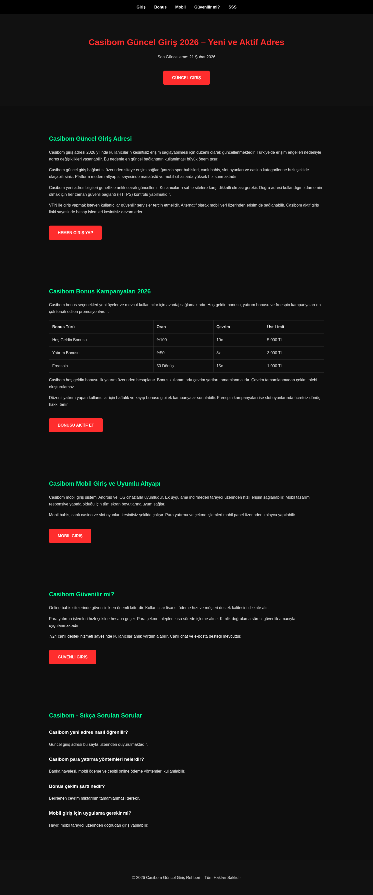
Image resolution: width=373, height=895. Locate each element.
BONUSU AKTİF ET (76, 425)
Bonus (160, 7)
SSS (232, 7)
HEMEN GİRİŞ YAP (75, 233)
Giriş (141, 7)
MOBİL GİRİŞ (70, 536)
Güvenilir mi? (207, 7)
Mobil (180, 7)
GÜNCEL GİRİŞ (186, 78)
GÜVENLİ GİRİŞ (73, 657)
